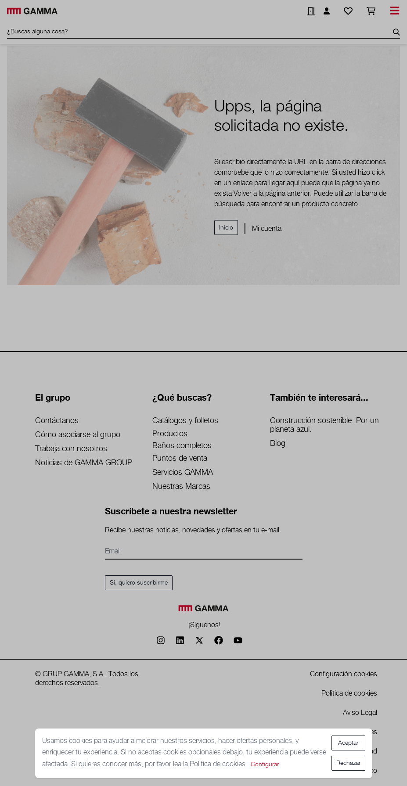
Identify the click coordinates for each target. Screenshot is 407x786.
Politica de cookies (218, 764)
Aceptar (348, 743)
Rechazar (348, 763)
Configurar (265, 764)
